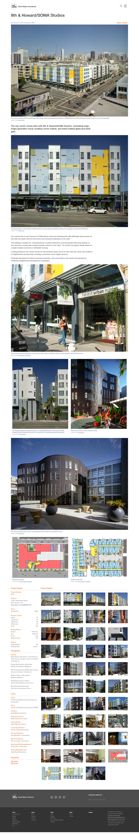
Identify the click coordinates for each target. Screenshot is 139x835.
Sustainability (16, 821)
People (33, 816)
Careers (33, 818)
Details (125, 23)
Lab (13, 825)
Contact (90, 812)
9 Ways (52, 821)
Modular (14, 820)
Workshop (15, 823)
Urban (14, 816)
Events (71, 816)
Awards (33, 820)
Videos (52, 816)
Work (13, 812)
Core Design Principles (56, 820)
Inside (14, 818)
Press (71, 814)
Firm (32, 814)
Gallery (119, 23)
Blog (51, 814)
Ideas (51, 812)
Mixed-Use (14, 763)
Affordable (14, 761)
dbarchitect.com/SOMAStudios (21, 605)
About (33, 812)
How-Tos (52, 818)
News (70, 812)
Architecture (15, 814)
